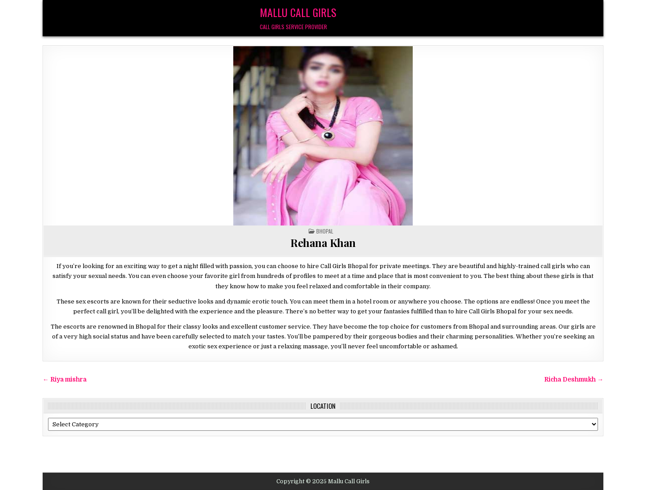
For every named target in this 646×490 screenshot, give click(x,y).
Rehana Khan (323, 242)
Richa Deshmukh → (573, 379)
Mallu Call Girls (298, 12)
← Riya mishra (65, 379)
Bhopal (324, 231)
